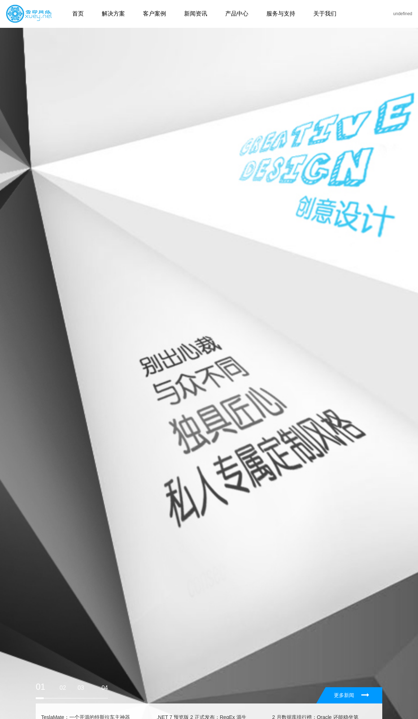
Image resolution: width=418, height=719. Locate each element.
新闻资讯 (195, 13)
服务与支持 (280, 13)
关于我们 (324, 13)
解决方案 (113, 13)
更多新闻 (351, 695)
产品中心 (236, 13)
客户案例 (154, 13)
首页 (78, 13)
